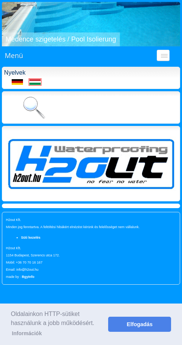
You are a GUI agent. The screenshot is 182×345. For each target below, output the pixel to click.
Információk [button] (27, 333)
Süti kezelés (31, 237)
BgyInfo (28, 277)
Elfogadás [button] (140, 324)
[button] (9, 24)
